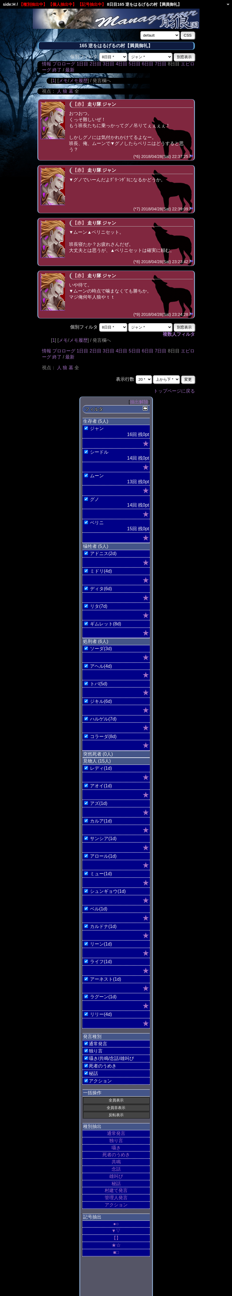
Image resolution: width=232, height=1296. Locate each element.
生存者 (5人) (95, 421)
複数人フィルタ (179, 334)
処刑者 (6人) (95, 641)
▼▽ (116, 1230)
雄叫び (116, 1176)
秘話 (116, 1183)
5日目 (135, 63)
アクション (116, 1204)
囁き (116, 1147)
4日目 (121, 63)
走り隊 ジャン (101, 104)
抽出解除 (139, 401)
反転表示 (116, 1115)
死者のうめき (116, 1154)
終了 (57, 69)
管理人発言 (116, 1197)
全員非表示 (116, 1108)
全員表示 (116, 1100)
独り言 (116, 1140)
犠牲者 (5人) (95, 546)
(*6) (136, 156)
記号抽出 (92, 1216)
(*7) (136, 209)
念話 (116, 1169)
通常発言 (116, 1133)
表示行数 (125, 379)
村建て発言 (116, 1190)
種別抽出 (92, 1126)
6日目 (148, 63)
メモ (63, 80)
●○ (116, 1223)
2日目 (95, 63)
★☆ (116, 1245)
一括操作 (92, 1092)
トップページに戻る (174, 390)
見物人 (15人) (97, 761)
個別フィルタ (84, 56)
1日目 (82, 63)
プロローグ (63, 63)
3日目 (108, 63)
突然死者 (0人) (98, 754)
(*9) (136, 314)
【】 (116, 1237)
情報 (46, 63)
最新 (69, 69)
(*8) (136, 261)
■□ (116, 1252)
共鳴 (116, 1161)
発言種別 (92, 1036)
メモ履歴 (78, 80)
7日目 (161, 63)
